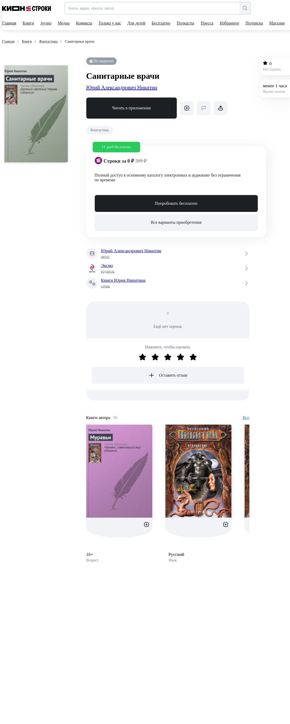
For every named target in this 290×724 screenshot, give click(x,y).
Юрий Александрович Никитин (121, 87)
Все (246, 417)
